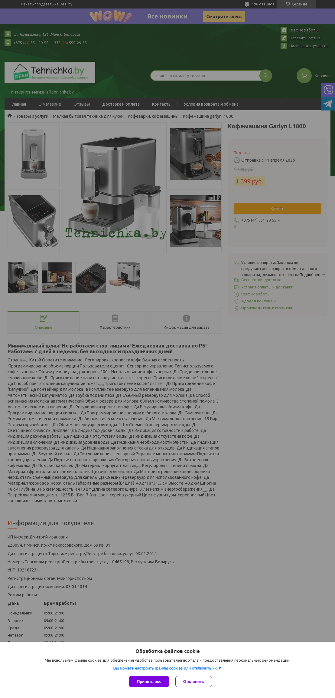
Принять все (149, 681)
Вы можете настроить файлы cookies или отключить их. (165, 668)
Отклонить (193, 681)
